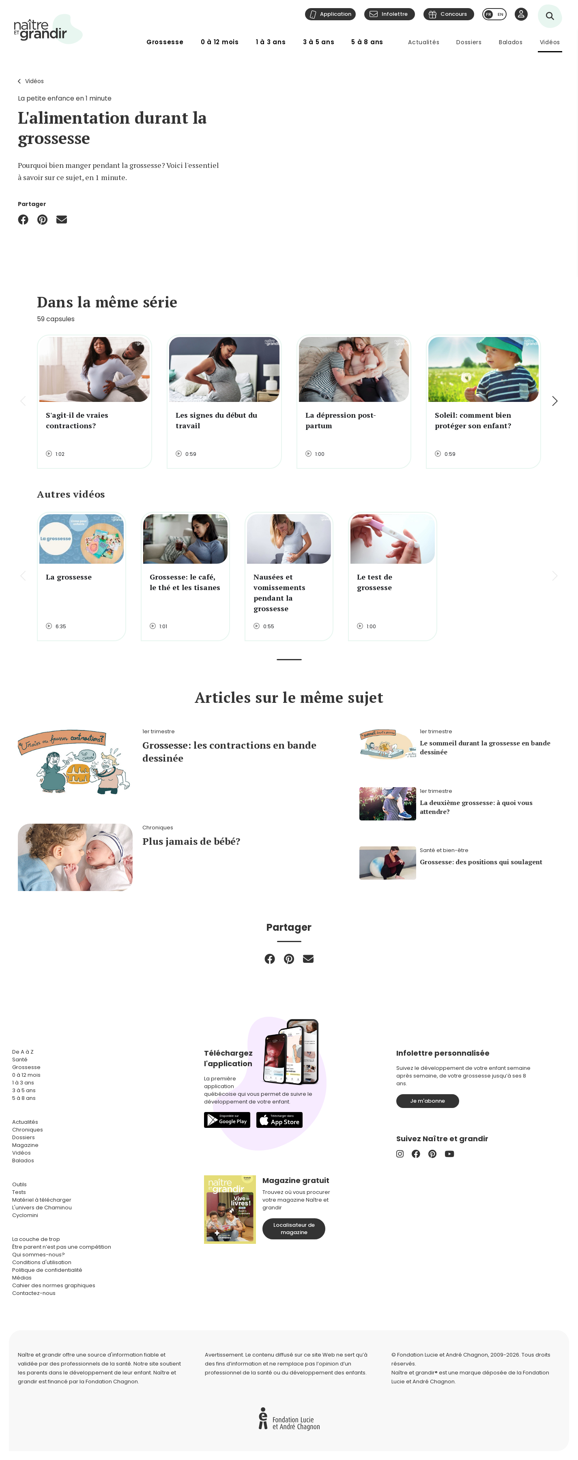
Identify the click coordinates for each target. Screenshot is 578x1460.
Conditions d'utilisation (41, 1262)
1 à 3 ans (271, 42)
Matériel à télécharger (41, 1200)
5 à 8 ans (367, 42)
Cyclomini (25, 1215)
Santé (20, 1059)
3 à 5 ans (319, 42)
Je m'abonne (427, 1101)
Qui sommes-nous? (38, 1254)
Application (335, 14)
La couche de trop (36, 1239)
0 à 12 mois (220, 42)
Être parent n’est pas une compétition (61, 1247)
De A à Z (23, 1052)
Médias (22, 1278)
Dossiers (469, 42)
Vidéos (550, 42)
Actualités (423, 42)
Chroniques (27, 1130)
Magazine (25, 1145)
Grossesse (165, 42)
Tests (19, 1192)
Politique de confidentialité (47, 1270)
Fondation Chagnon (112, 1381)
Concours (453, 14)
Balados (511, 42)
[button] (554, 402)
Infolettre (395, 14)
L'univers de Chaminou (42, 1207)
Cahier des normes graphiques (53, 1285)
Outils (19, 1184)
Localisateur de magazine (294, 1228)
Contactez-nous (34, 1293)
